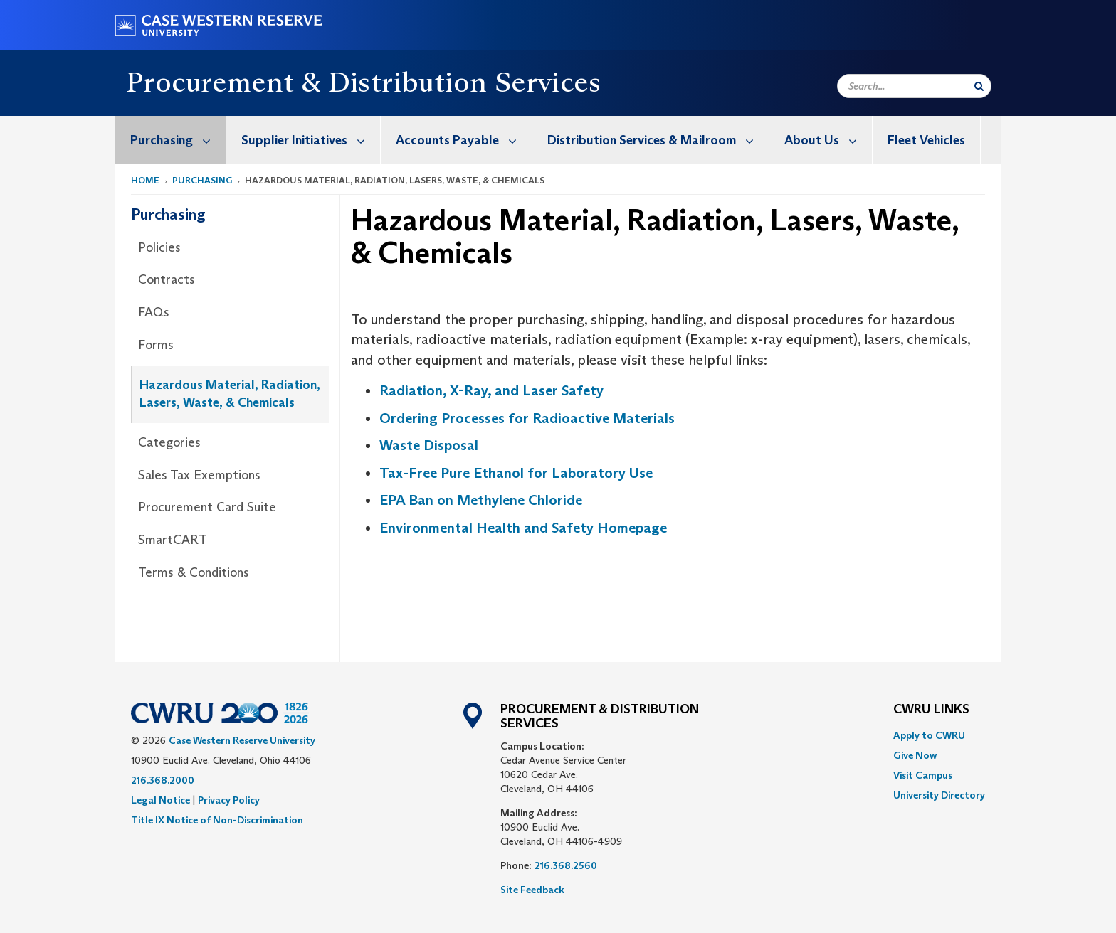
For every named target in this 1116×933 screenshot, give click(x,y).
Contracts (166, 279)
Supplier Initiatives (310, 140)
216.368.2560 (566, 865)
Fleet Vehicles (926, 140)
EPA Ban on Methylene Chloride (480, 499)
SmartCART (172, 540)
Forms (156, 345)
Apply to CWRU (929, 735)
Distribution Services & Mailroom (658, 140)
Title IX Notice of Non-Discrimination (217, 820)
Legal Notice (160, 800)
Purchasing (178, 140)
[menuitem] (170, 140)
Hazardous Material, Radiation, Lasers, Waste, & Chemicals (230, 394)
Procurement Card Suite (207, 507)
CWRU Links (931, 710)
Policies (159, 247)
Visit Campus (922, 775)
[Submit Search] (979, 86)
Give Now (915, 755)
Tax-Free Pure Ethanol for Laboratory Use (516, 472)
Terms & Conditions (193, 572)
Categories (169, 442)
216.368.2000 (162, 780)
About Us (828, 140)
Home (145, 180)
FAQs (153, 312)
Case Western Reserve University (242, 740)
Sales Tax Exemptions (199, 475)
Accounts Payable (464, 140)
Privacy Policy (229, 800)
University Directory (939, 795)
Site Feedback (532, 889)
